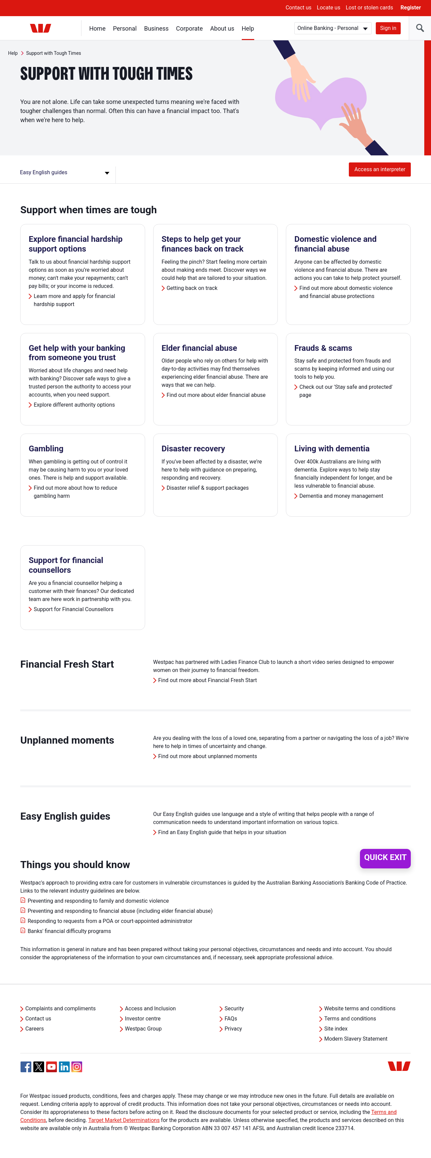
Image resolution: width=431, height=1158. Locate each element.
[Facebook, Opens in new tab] (26, 1066)
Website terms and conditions (360, 1008)
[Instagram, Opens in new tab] (76, 1070)
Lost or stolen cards (369, 7)
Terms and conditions (350, 1018)
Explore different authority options (75, 405)
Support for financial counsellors (66, 565)
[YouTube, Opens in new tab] (51, 1066)
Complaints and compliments (60, 1008)
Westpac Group (143, 1028)
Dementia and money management (341, 496)
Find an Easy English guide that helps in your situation (222, 832)
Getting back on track (192, 288)
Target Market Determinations (124, 1120)
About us (222, 28)
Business (156, 28)
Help (248, 28)
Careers (34, 1028)
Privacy (233, 1028)
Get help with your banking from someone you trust (77, 353)
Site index (335, 1028)
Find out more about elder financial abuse (216, 395)
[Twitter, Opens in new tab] (38, 1066)
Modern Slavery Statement (356, 1039)
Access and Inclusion (150, 1008)
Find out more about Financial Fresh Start (207, 680)
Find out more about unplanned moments (207, 756)
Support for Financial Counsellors (73, 609)
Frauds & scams (323, 348)
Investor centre (143, 1018)
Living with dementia (331, 448)
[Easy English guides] (65, 174)
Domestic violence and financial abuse (335, 244)
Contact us (298, 7)
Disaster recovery (193, 448)
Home (97, 28)
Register (411, 7)
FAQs (231, 1018)
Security (234, 1008)
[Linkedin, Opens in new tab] (64, 1066)
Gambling (46, 448)
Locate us (328, 7)
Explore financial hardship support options (76, 244)
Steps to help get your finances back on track (202, 244)
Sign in (388, 28)
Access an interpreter (379, 169)
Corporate (189, 28)
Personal (125, 28)
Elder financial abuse (199, 348)
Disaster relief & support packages (208, 488)
